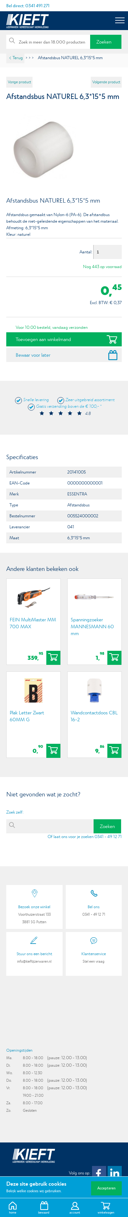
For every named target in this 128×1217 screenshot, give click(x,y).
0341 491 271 (37, 5)
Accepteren (106, 1188)
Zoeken (103, 41)
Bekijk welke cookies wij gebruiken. (34, 1191)
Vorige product (19, 82)
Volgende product (106, 82)
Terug (18, 57)
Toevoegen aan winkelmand (43, 339)
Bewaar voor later (33, 355)
